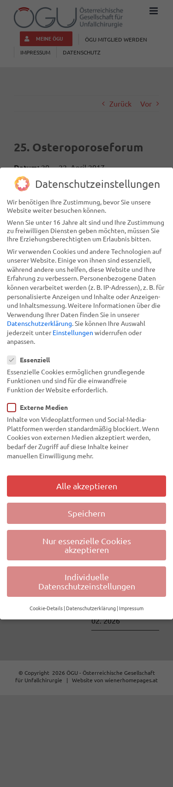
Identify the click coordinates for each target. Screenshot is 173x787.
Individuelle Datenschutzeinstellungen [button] (86, 581)
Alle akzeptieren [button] (86, 486)
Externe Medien (41, 407)
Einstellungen (73, 332)
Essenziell (32, 359)
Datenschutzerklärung (39, 323)
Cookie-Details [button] (46, 608)
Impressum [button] (131, 608)
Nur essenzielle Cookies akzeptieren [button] (86, 545)
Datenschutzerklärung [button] (91, 608)
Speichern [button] (86, 513)
